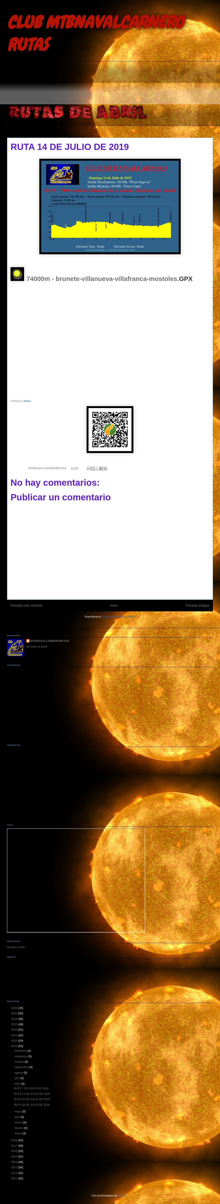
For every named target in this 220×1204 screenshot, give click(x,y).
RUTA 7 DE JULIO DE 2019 (31, 1088)
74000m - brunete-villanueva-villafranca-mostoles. (102, 278)
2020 (14, 1040)
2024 (14, 1019)
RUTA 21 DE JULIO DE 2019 (32, 1099)
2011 (14, 1178)
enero (19, 1133)
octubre (20, 1061)
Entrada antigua (197, 605)
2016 (14, 1151)
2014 (14, 1162)
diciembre (21, 1050)
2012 (14, 1173)
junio (18, 1083)
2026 (14, 1008)
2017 (14, 1145)
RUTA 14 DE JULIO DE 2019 (32, 1093)
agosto (19, 1072)
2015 (14, 1156)
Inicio (114, 605)
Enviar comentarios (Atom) (118, 616)
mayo (18, 1111)
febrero (19, 1128)
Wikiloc (27, 401)
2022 (14, 1029)
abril (18, 1117)
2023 (14, 1024)
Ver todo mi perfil (36, 646)
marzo (19, 1122)
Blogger (123, 1195)
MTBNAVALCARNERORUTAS (50, 641)
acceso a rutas (16, 947)
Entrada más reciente (26, 605)
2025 (14, 1013)
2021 (14, 1035)
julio (17, 1078)
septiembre (22, 1067)
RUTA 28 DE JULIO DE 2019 (32, 1104)
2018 (14, 1140)
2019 (14, 1046)
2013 (14, 1167)
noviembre (21, 1056)
